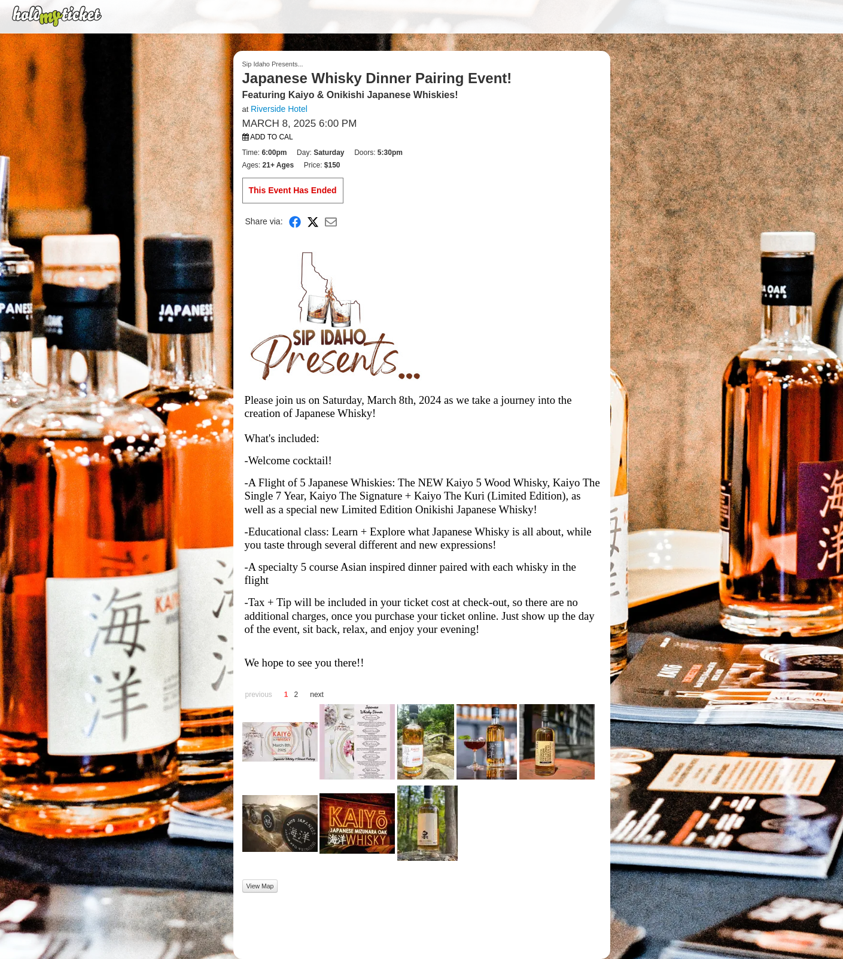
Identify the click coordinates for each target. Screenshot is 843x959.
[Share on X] (313, 221)
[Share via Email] (331, 221)
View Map (260, 886)
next (317, 694)
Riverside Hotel (279, 109)
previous (258, 694)
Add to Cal (267, 137)
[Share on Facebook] (295, 221)
